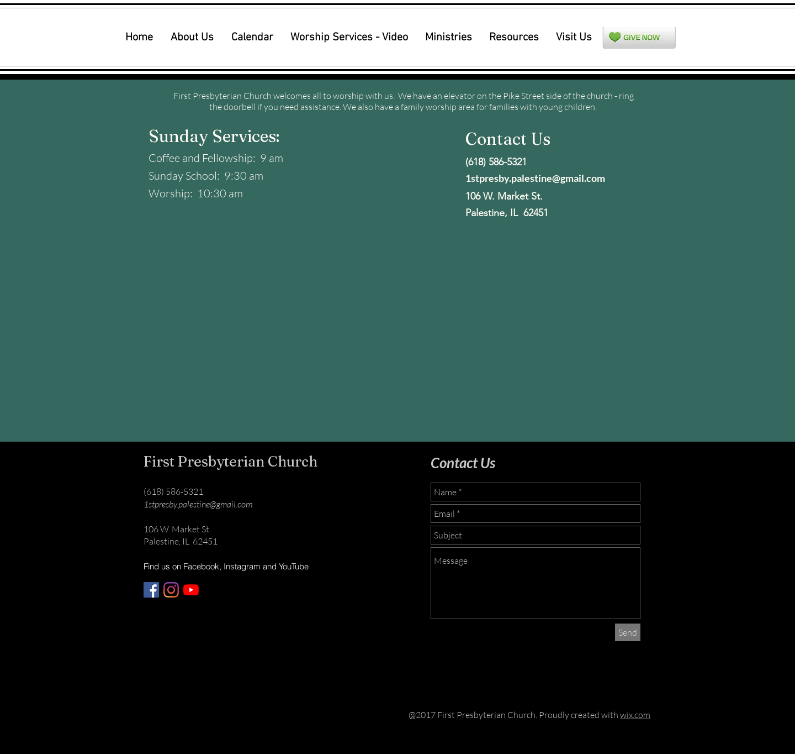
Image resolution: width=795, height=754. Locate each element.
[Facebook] (151, 590)
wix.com (635, 714)
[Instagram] (171, 590)
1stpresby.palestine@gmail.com (535, 178)
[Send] (627, 632)
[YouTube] (191, 590)
